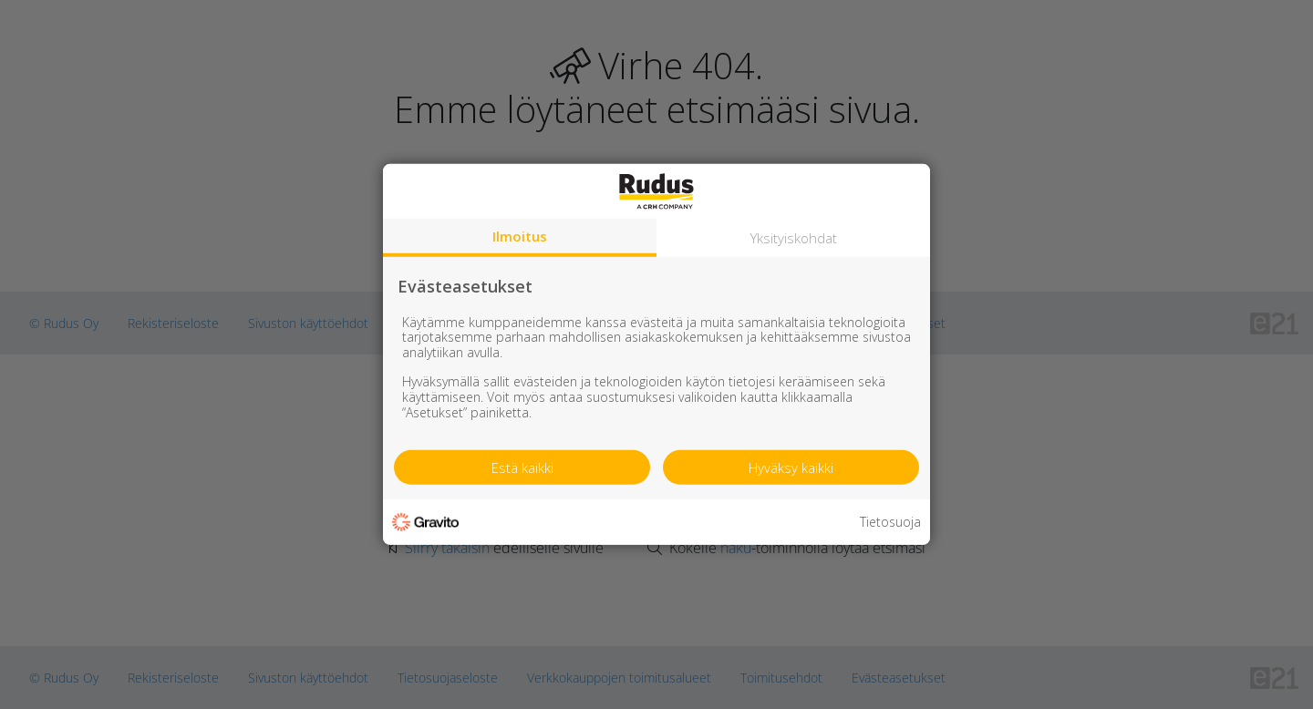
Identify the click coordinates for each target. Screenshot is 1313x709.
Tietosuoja (890, 522)
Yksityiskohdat (793, 238)
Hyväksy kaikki (791, 467)
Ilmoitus (519, 236)
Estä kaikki (522, 467)
